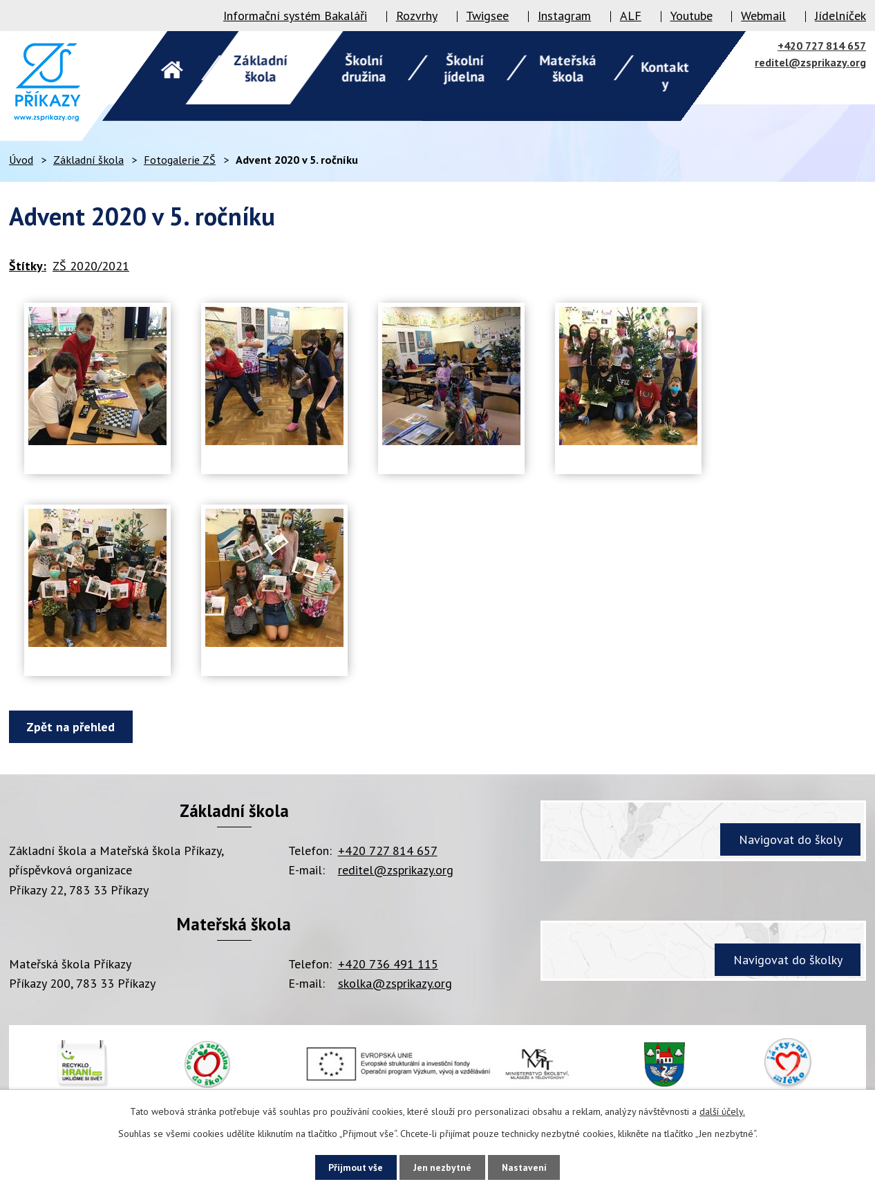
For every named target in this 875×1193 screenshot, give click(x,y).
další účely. (722, 1111)
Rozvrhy (417, 16)
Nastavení (528, 1167)
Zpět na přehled (72, 727)
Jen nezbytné (442, 1167)
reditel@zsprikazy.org (810, 62)
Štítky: (27, 266)
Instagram (564, 16)
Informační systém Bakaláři (295, 16)
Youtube (691, 16)
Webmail (763, 16)
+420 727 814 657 (822, 46)
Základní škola (88, 160)
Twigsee (487, 16)
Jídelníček (840, 16)
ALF (630, 16)
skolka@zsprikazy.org (395, 983)
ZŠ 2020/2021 (91, 266)
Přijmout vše (351, 1167)
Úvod (21, 160)
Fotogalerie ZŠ (180, 160)
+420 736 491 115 (388, 964)
